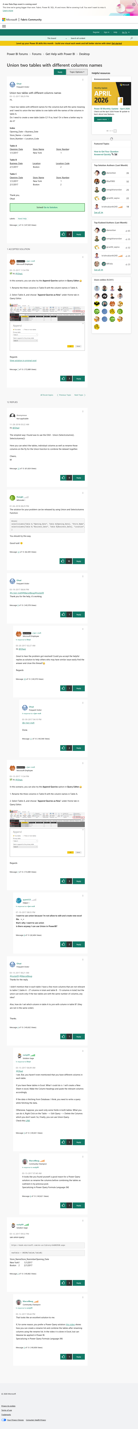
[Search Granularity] (57, 38)
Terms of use (6, 1410)
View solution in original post (23, 360)
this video (70, 1324)
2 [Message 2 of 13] (18, 1273)
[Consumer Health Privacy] (36, 1419)
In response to (23, 639)
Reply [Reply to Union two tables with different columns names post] (79, 234)
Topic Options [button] (76, 72)
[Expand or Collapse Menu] (4, 26)
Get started (117, 43)
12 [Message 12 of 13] (18, 552)
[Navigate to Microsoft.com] (9, 19)
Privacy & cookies (8, 1406)
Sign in (106, 32)
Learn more (8, 10)
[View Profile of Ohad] (19, 83)
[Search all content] (102, 38)
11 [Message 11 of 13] (31, 738)
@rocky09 (39, 592)
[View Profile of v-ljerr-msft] (30, 261)
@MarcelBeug (28, 592)
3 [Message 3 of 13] (24, 1347)
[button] (60, 72)
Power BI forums (17, 54)
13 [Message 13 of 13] (18, 468)
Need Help (22, 218)
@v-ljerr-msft (16, 592)
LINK (28, 1120)
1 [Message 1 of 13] (18, 225)
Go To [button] (124, 32)
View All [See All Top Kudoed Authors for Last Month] (98, 269)
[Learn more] (103, 119)
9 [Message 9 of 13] (18, 605)
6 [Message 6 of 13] (30, 1196)
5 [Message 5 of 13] (24, 1133)
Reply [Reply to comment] (79, 378)
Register (96, 32)
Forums (36, 54)
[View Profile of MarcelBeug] (34, 1160)
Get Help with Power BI (60, 54)
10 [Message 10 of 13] (25, 679)
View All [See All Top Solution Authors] (98, 212)
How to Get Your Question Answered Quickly (106, 153)
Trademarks (6, 1414)
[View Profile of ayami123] (27, 899)
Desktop (84, 54)
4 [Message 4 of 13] (18, 1027)
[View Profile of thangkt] (20, 496)
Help (115, 32)
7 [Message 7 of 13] (18, 369)
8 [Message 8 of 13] (24, 935)
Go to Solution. (51, 207)
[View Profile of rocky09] (26, 1054)
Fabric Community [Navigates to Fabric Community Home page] (31, 19)
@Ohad (18, 273)
